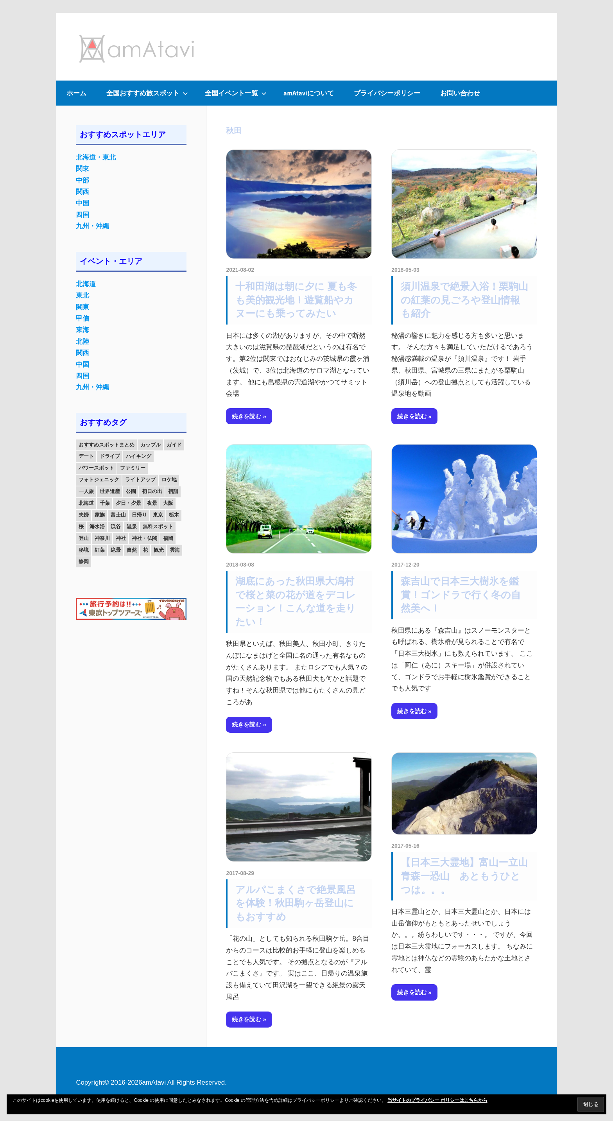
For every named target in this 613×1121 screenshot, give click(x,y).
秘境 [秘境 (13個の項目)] (84, 550)
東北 (82, 295)
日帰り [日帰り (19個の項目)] (139, 515)
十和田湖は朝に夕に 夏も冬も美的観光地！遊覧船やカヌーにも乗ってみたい (296, 300)
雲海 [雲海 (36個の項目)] (175, 550)
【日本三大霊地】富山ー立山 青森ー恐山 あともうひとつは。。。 (469, 876)
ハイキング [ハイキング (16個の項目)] (138, 456)
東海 (82, 330)
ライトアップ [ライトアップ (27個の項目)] (140, 479)
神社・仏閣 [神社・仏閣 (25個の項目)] (144, 538)
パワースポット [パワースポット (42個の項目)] (96, 468)
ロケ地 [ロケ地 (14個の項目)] (169, 479)
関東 (82, 168)
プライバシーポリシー (387, 93)
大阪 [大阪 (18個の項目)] (168, 503)
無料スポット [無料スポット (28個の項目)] (158, 526)
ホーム (76, 93)
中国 (82, 203)
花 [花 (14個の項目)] (145, 550)
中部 (82, 180)
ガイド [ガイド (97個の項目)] (174, 445)
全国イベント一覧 (236, 93)
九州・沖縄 (92, 226)
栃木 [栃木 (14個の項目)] (174, 515)
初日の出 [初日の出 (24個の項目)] (152, 491)
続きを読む (246, 416)
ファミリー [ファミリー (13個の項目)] (132, 468)
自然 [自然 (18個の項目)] (132, 550)
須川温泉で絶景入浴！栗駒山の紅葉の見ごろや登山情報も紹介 (464, 300)
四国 (82, 215)
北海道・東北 (96, 157)
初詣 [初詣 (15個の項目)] (173, 491)
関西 (82, 192)
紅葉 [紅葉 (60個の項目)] (100, 550)
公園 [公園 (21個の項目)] (131, 491)
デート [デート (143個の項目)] (86, 456)
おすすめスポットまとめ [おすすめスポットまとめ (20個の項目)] (106, 445)
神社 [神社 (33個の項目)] (121, 538)
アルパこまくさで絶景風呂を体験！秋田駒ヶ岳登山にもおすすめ (295, 903)
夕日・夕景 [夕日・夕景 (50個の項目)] (128, 503)
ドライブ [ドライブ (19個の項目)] (110, 456)
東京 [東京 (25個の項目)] (158, 515)
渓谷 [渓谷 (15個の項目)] (116, 526)
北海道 (86, 284)
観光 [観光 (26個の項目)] (159, 550)
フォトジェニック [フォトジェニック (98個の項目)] (99, 479)
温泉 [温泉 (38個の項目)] (132, 526)
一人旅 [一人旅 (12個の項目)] (86, 491)
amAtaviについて (308, 93)
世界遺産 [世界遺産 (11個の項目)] (110, 491)
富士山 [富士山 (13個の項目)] (118, 515)
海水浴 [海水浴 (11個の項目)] (97, 526)
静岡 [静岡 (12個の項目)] (84, 562)
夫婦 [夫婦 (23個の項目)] (84, 515)
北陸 (82, 341)
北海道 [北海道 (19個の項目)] (86, 503)
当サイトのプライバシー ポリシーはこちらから (437, 1100)
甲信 (82, 318)
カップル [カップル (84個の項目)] (150, 445)
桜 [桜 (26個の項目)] (81, 526)
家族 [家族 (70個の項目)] (100, 515)
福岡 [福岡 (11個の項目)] (168, 538)
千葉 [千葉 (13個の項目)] (105, 503)
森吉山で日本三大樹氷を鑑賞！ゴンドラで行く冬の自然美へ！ (461, 594)
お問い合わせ (460, 93)
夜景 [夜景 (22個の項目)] (152, 503)
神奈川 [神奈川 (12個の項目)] (102, 538)
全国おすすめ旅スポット (147, 93)
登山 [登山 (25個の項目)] (84, 538)
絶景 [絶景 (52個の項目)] (116, 550)
